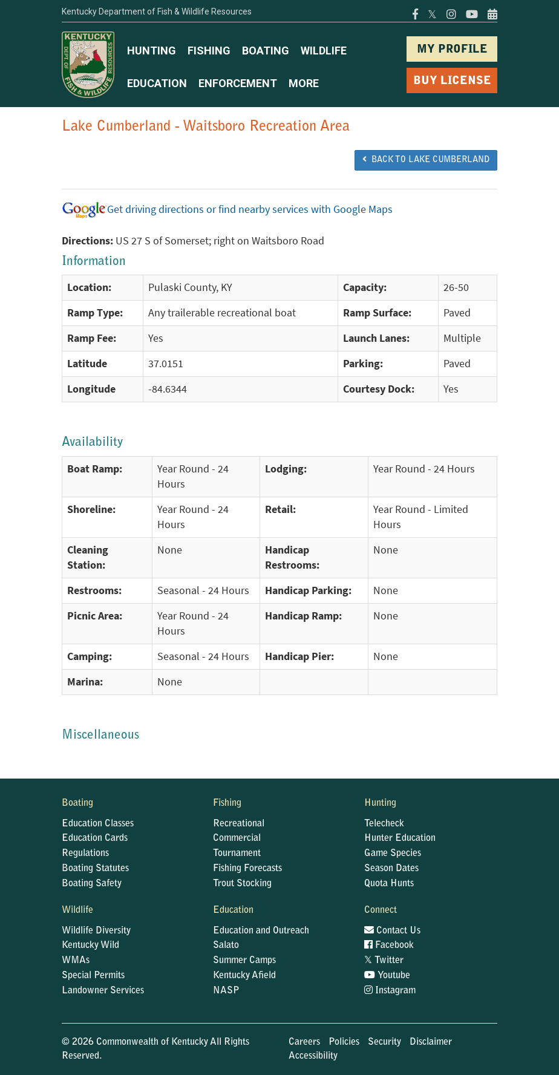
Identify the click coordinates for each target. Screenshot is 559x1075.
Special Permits (93, 976)
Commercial (237, 838)
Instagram (390, 991)
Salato (226, 945)
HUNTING (151, 50)
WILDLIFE (324, 50)
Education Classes (98, 824)
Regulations (85, 853)
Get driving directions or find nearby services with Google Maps (227, 209)
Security (384, 1042)
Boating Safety (92, 884)
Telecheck (384, 824)
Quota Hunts (389, 884)
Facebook (389, 945)
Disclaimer (431, 1042)
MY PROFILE (452, 50)
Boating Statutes (95, 869)
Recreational (238, 824)
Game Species (392, 853)
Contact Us (392, 931)
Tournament (237, 853)
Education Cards (95, 838)
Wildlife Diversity (96, 931)
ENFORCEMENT (237, 83)
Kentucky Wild (90, 945)
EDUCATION (157, 83)
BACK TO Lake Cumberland (425, 160)
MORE (304, 83)
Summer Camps (244, 961)
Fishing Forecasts (247, 869)
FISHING (209, 50)
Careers (304, 1042)
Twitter (384, 961)
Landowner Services (103, 991)
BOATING (265, 50)
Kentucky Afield (244, 976)
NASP (226, 991)
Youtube (387, 976)
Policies (344, 1042)
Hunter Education (400, 838)
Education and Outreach (261, 931)
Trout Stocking (242, 884)
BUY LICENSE (452, 81)
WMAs (76, 961)
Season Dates (391, 869)
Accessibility (313, 1056)
